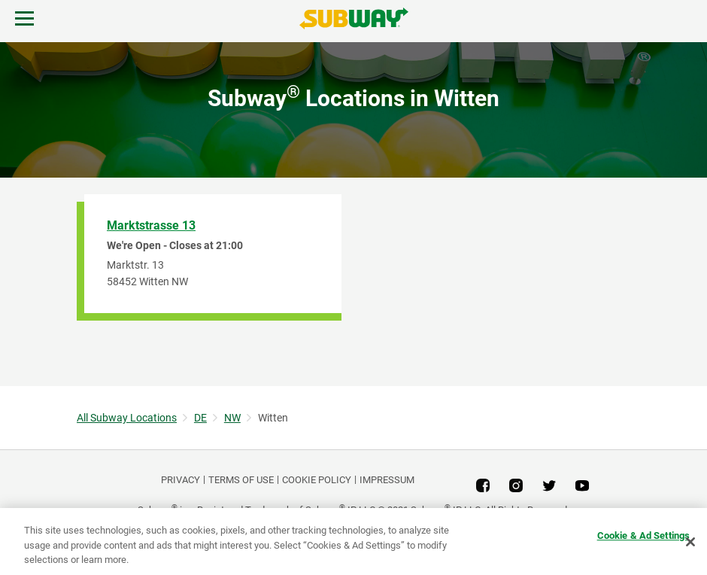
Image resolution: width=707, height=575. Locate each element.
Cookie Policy (316, 479)
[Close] (690, 541)
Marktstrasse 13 (151, 225)
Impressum (387, 479)
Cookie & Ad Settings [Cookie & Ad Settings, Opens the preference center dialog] (643, 535)
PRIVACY (180, 479)
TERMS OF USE (241, 479)
